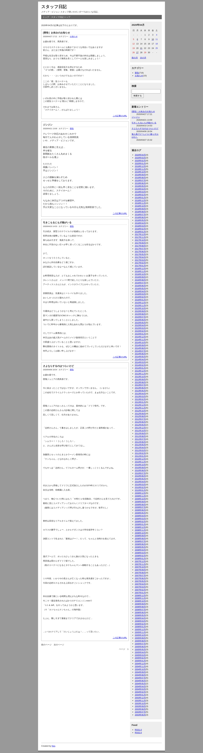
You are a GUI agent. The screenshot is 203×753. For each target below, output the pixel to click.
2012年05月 (140, 425)
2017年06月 (140, 251)
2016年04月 (140, 291)
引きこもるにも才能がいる (57, 222)
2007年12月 (140, 561)
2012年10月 (140, 411)
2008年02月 (140, 555)
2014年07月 (140, 351)
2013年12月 (140, 371)
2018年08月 (140, 211)
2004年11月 (140, 666)
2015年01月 (140, 334)
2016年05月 (140, 288)
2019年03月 (140, 192)
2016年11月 (140, 271)
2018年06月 (140, 217)
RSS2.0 (138, 732)
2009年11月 (140, 496)
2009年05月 (140, 513)
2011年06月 (140, 442)
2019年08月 (140, 177)
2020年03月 (140, 158)
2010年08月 (140, 470)
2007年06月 (140, 578)
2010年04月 (140, 481)
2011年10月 (140, 430)
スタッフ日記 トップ (60, 17)
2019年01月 (140, 197)
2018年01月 (140, 231)
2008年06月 (140, 544)
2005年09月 (140, 638)
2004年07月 (140, 678)
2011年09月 (140, 433)
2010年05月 (140, 479)
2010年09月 (140, 467)
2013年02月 (140, 399)
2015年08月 (140, 314)
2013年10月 (140, 376)
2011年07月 (140, 439)
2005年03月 (140, 655)
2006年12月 (140, 595)
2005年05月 (140, 649)
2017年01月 (140, 265)
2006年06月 (140, 612)
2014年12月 (140, 337)
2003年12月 (140, 697)
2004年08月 (140, 675)
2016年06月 (140, 285)
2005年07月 (140, 644)
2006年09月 (140, 604)
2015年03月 (140, 328)
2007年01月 (140, 592)
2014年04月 (140, 359)
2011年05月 (140, 444)
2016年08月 (140, 280)
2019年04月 (140, 189)
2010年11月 (140, 462)
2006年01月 (140, 626)
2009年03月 (140, 518)
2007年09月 (140, 570)
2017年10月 (140, 240)
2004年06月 (140, 681)
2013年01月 (140, 402)
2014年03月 (140, 362)
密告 (72, 129)
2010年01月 (140, 490)
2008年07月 (140, 541)
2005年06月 (140, 646)
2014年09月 (140, 345)
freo (53, 746)
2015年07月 (140, 317)
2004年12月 (140, 663)
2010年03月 (140, 484)
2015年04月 (140, 325)
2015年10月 (140, 308)
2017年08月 (140, 246)
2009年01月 (140, 524)
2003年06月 (140, 715)
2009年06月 (140, 510)
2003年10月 (140, 703)
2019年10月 (140, 172)
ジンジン (47, 124)
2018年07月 (140, 214)
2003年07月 (140, 712)
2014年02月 (140, 365)
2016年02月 (140, 297)
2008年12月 (140, 527)
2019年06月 (140, 183)
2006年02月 (140, 624)
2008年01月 (140, 558)
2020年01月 (140, 163)
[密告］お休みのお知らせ (56, 32)
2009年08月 (140, 504)
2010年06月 (140, 476)
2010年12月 (140, 459)
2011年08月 (140, 436)
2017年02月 (140, 263)
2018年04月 (140, 223)
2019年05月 (140, 186)
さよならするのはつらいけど (58, 366)
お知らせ (74, 36)
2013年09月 (140, 379)
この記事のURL (120, 116)
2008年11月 (140, 530)
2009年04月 (140, 516)
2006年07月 (140, 609)
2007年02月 (140, 590)
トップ (46, 17)
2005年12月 (140, 629)
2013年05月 (140, 391)
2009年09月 (140, 501)
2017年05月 (140, 254)
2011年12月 (140, 427)
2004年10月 (140, 669)
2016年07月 (140, 283)
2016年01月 (140, 300)
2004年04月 (140, 686)
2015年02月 (140, 331)
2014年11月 (140, 339)
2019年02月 (140, 194)
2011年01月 (140, 456)
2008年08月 (140, 538)
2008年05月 (140, 547)
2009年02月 (140, 521)
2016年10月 (140, 274)
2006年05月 (140, 615)
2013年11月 (140, 374)
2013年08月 (140, 382)
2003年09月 (140, 706)
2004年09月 (140, 672)
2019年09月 (140, 174)
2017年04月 (140, 257)
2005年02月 (140, 658)
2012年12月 (140, 405)
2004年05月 (140, 683)
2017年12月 (140, 234)
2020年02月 (140, 160)
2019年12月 (140, 166)
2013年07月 (140, 385)
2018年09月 (140, 209)
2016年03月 (140, 294)
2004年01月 (140, 695)
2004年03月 (140, 689)
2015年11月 (140, 305)
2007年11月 (140, 564)
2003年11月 (140, 700)
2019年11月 (140, 169)
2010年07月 (140, 473)
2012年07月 (140, 419)
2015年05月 (140, 322)
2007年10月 (140, 567)
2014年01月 (140, 368)
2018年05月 (140, 220)
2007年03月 (140, 587)
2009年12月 (140, 493)
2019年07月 (140, 180)
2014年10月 (140, 342)
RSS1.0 (138, 730)
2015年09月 (140, 311)
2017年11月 (140, 237)
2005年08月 (140, 641)
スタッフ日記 (54, 6)
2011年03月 (140, 450)
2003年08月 (140, 709)
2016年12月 (140, 268)
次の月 (143, 58)
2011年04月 (140, 447)
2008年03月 (140, 553)
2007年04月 (140, 584)
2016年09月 (140, 277)
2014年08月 (140, 348)
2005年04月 (140, 652)
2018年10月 (140, 206)
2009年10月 (140, 499)
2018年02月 (140, 229)
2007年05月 (140, 581)
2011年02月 (140, 453)
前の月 (135, 58)
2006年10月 (140, 601)
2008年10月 (140, 533)
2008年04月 (140, 550)
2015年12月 (140, 302)
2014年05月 (140, 356)
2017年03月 (140, 260)
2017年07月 (140, 248)
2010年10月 (140, 464)
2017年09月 (140, 243)
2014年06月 (140, 354)
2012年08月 (140, 416)
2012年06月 (140, 422)
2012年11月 (140, 408)
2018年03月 (140, 226)
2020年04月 (140, 155)
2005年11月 (140, 632)
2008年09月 (140, 535)
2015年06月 (140, 320)
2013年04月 (140, 393)
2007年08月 (140, 572)
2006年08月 (140, 607)
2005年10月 (140, 635)
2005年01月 (140, 661)
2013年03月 (140, 396)
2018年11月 (140, 203)
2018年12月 (140, 200)
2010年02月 (140, 487)
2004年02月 (140, 692)
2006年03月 (140, 621)
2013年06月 (140, 388)
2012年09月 (140, 413)
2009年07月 (140, 507)
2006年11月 (140, 598)
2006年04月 (140, 618)
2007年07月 (140, 575)
